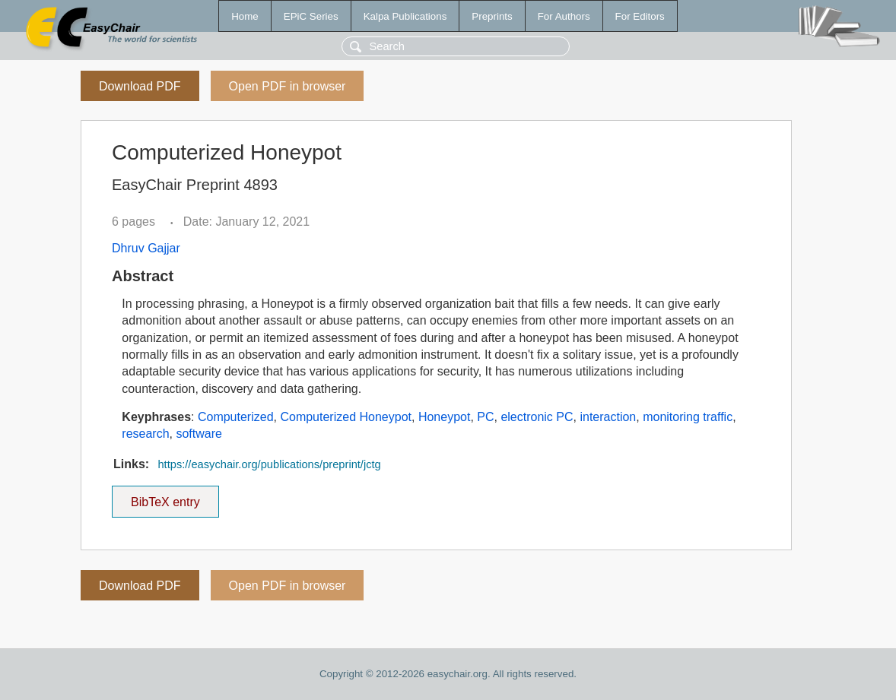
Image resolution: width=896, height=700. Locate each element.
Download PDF (140, 86)
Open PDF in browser (287, 86)
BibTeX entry (165, 497)
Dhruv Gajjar (146, 248)
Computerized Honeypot (345, 416)
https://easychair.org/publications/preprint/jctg (268, 464)
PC (485, 416)
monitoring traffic (687, 416)
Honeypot (444, 416)
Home (245, 16)
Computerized (236, 416)
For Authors (564, 16)
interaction (608, 416)
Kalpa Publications (405, 16)
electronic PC (536, 416)
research (145, 433)
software (198, 433)
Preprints (492, 16)
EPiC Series (311, 16)
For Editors (640, 16)
